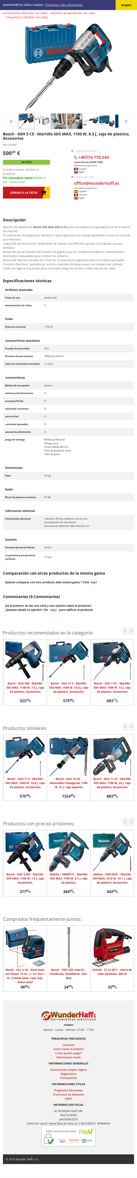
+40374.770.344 (91, 157)
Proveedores (68, 1078)
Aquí (53, 610)
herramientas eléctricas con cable (25, 13)
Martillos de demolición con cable (73, 13)
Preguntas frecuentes (68, 1090)
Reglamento (69, 1074)
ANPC (68, 1098)
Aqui (94, 582)
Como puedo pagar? (68, 1053)
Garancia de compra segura (68, 1070)
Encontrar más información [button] (64, 5)
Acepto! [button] (126, 5)
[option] (68, 67)
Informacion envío (68, 1057)
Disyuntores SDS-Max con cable (27, 17)
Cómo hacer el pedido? (68, 1049)
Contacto (68, 1045)
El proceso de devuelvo (68, 1094)
